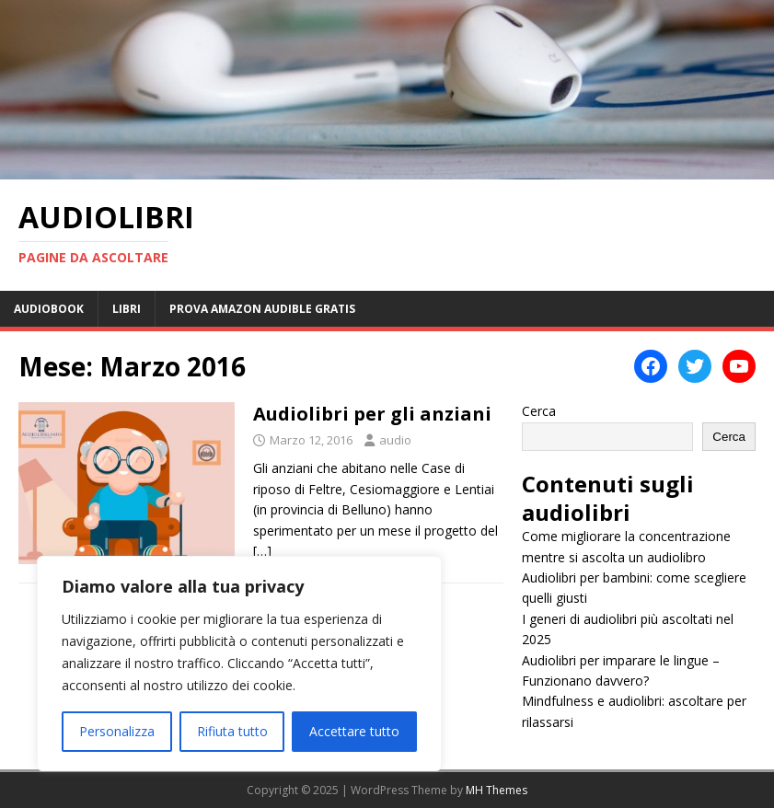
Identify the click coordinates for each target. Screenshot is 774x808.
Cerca (539, 411)
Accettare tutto (354, 731)
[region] (239, 663)
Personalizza (117, 731)
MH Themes (496, 790)
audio (395, 440)
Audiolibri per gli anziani (372, 413)
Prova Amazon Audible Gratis (262, 309)
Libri (126, 309)
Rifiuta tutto (232, 731)
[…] (262, 551)
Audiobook (49, 309)
